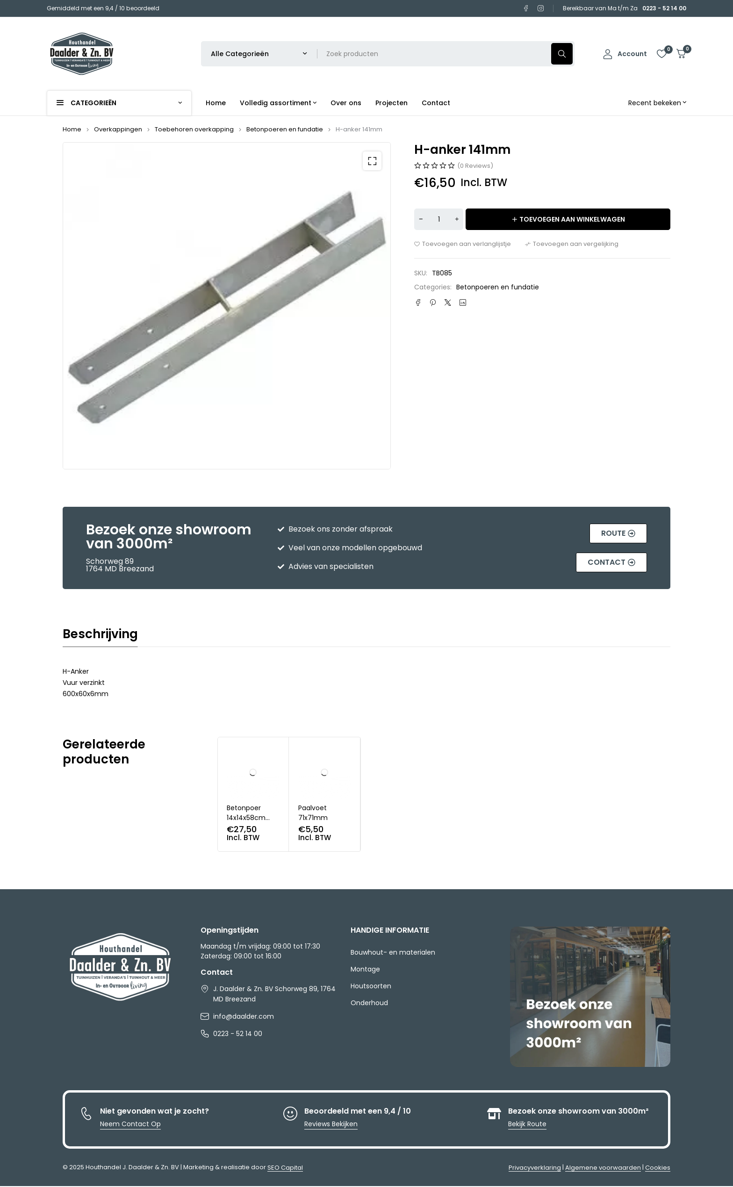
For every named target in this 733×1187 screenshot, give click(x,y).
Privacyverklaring (535, 1168)
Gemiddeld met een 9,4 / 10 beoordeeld (103, 8)
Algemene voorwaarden (603, 1168)
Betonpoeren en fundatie (284, 129)
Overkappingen (118, 129)
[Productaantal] (438, 219)
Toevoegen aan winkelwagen (572, 219)
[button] (372, 160)
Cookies (657, 1168)
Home (72, 129)
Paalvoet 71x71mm (313, 813)
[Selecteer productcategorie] (259, 53)
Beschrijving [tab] (100, 634)
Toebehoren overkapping (194, 129)
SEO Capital (285, 1168)
